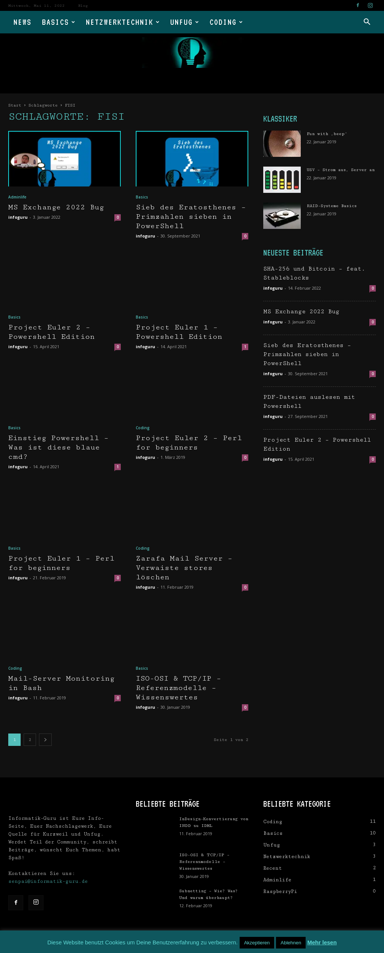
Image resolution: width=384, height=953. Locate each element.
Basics (59, 22)
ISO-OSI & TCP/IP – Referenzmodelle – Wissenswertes (178, 688)
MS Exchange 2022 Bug (56, 207)
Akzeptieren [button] (257, 942)
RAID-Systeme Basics (332, 205)
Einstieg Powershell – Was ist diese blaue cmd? (58, 447)
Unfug (185, 22)
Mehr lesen (321, 942)
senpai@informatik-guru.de (48, 881)
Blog (83, 5)
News (23, 22)
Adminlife (17, 197)
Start (14, 105)
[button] (367, 22)
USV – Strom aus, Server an (341, 169)
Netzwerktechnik (123, 22)
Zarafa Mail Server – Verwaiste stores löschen (184, 568)
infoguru (18, 217)
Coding (226, 22)
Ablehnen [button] (290, 942)
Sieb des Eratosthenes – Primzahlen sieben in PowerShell (191, 216)
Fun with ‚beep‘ (327, 133)
